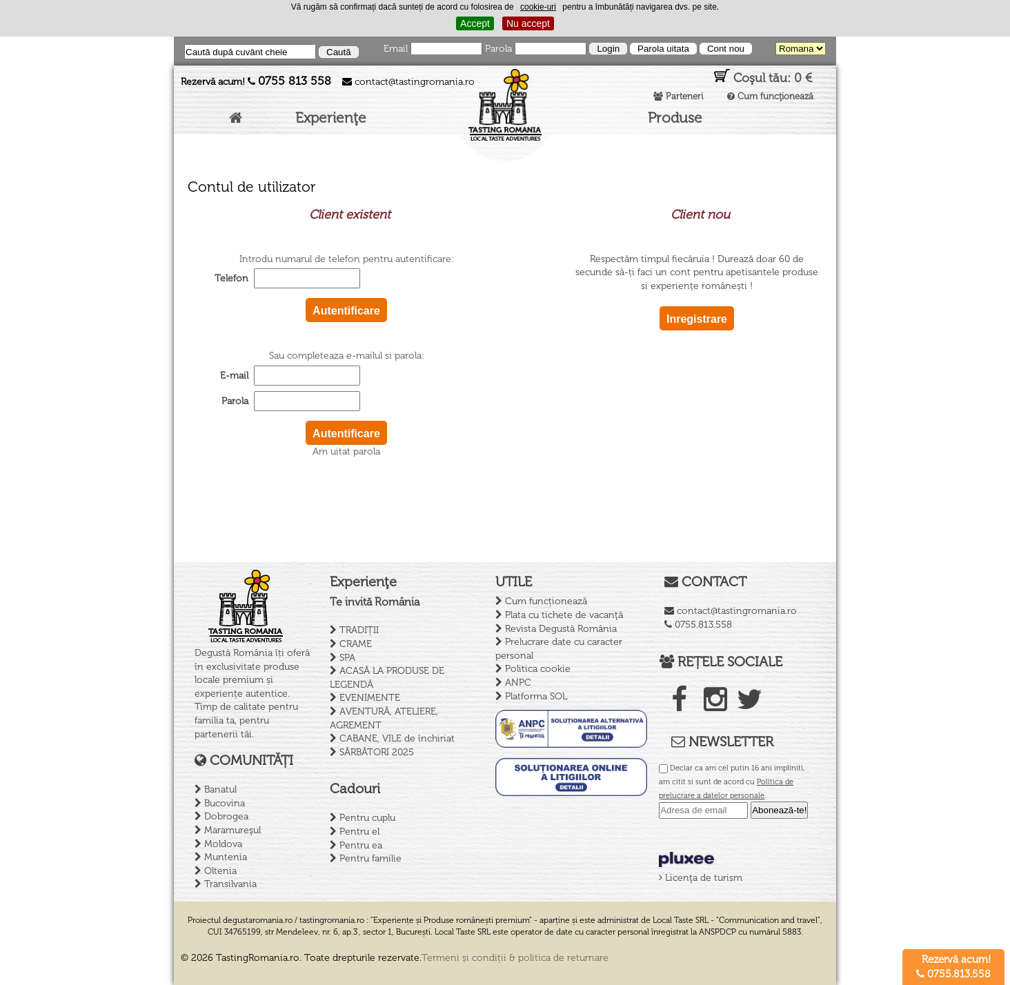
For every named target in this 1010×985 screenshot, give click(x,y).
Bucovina (224, 803)
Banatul (220, 789)
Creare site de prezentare (772, 958)
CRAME (355, 644)
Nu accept (528, 23)
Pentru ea (360, 845)
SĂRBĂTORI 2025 (376, 752)
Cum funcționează (546, 601)
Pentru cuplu (367, 818)
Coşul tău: (763, 77)
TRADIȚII (359, 630)
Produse (675, 117)
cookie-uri (538, 7)
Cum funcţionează (770, 96)
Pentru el (359, 831)
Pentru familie (370, 858)
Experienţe (330, 117)
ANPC (518, 682)
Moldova (223, 844)
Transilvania (230, 884)
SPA (347, 658)
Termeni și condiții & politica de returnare (515, 958)
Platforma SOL (536, 696)
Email (396, 48)
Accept (475, 23)
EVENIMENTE (369, 698)
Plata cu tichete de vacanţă (564, 615)
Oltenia (220, 871)
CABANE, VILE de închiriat (397, 738)
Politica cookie (538, 669)
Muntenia (225, 857)
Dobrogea (226, 816)
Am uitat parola (346, 451)
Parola (498, 48)
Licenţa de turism (700, 878)
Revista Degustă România (561, 629)
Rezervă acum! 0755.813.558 (953, 966)
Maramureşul (232, 830)
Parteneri (678, 96)
